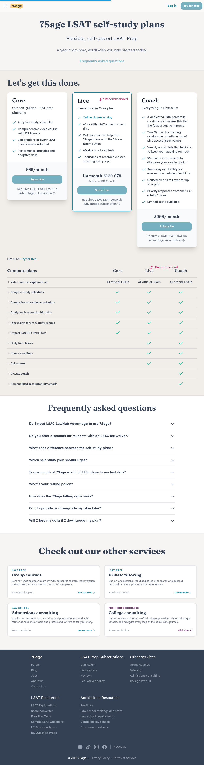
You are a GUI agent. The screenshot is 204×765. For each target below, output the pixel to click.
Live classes (89, 670)
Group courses (140, 664)
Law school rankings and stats (101, 711)
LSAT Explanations (44, 705)
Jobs (34, 675)
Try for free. (29, 259)
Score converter (42, 711)
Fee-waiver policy (93, 681)
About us (37, 681)
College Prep (141, 681)
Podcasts (120, 746)
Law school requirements (98, 716)
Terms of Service (124, 758)
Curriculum (88, 664)
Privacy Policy (100, 758)
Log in (172, 6)
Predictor (87, 705)
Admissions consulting (145, 675)
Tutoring (135, 670)
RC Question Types (44, 733)
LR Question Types (44, 727)
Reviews (86, 675)
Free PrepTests (41, 716)
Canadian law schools (95, 722)
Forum (35, 664)
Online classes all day (97, 117)
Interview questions (94, 727)
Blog (34, 670)
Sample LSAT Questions (47, 722)
